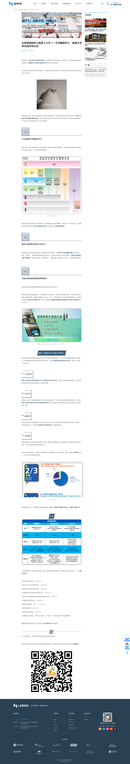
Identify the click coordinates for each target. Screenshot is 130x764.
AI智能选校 (66, 3)
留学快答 (26, 9)
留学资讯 (78, 3)
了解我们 (89, 3)
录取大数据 (54, 3)
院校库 (43, 3)
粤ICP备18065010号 (65, 761)
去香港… (37, 9)
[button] (102, 3)
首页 (35, 3)
